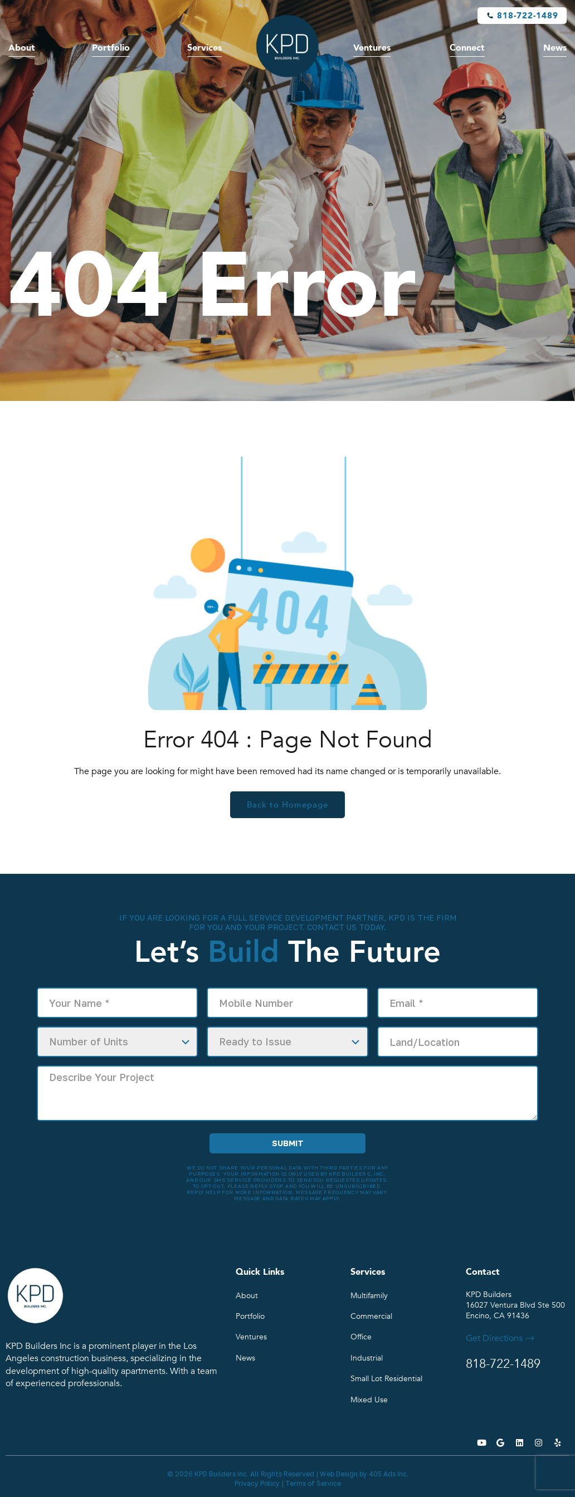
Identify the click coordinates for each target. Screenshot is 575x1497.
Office (361, 1337)
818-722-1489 (527, 15)
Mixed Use (369, 1400)
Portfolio (111, 48)
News (555, 48)
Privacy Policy (257, 1483)
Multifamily (369, 1295)
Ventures (372, 48)
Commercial (371, 1316)
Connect (467, 48)
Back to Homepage (287, 804)
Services (204, 48)
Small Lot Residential (386, 1378)
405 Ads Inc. (388, 1474)
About (21, 48)
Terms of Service (313, 1483)
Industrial (366, 1358)
